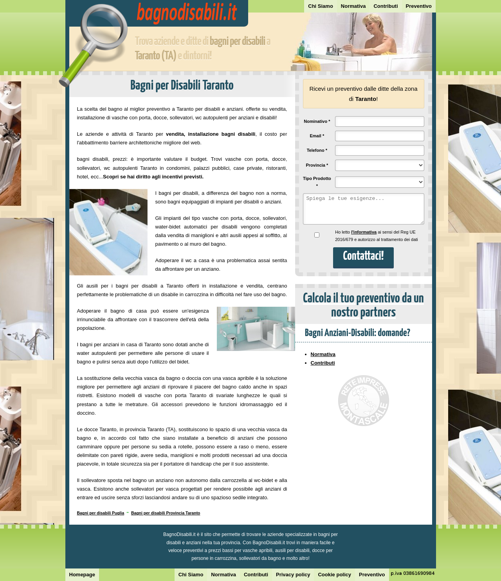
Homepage (82, 574)
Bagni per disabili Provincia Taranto (165, 513)
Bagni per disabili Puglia (100, 513)
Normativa (353, 6)
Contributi (385, 6)
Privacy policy (293, 574)
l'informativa (364, 232)
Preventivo (419, 6)
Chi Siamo (320, 6)
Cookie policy (334, 574)
